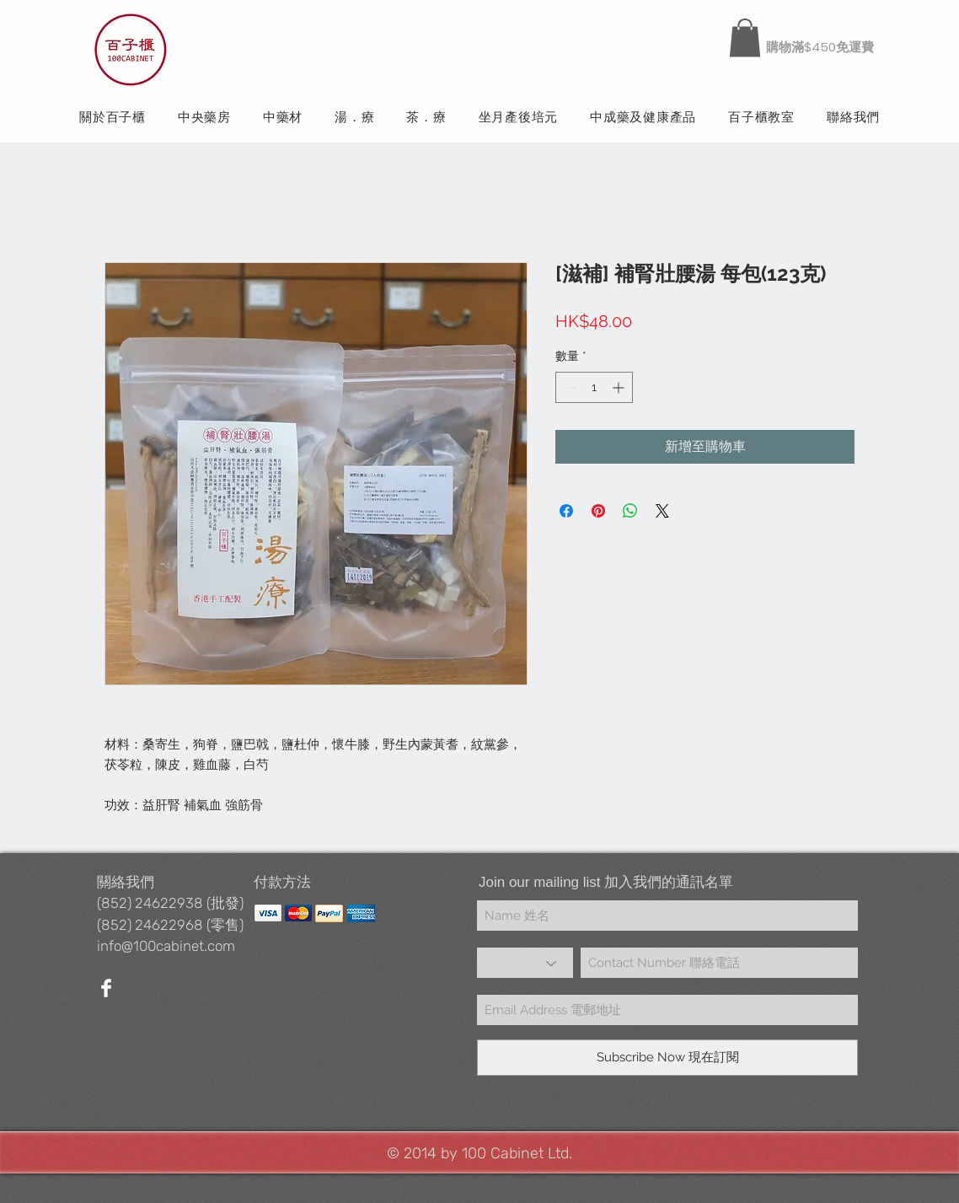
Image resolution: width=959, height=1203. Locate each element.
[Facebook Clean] (106, 988)
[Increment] (619, 387)
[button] (745, 37)
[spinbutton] (594, 387)
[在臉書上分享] (566, 511)
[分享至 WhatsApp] (630, 511)
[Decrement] (568, 387)
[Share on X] (662, 511)
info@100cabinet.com (166, 945)
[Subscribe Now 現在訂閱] (667, 1057)
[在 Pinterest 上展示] (598, 511)
